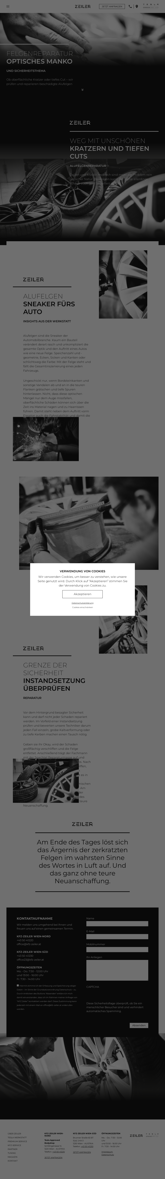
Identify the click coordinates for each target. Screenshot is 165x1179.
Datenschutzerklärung (82, 603)
